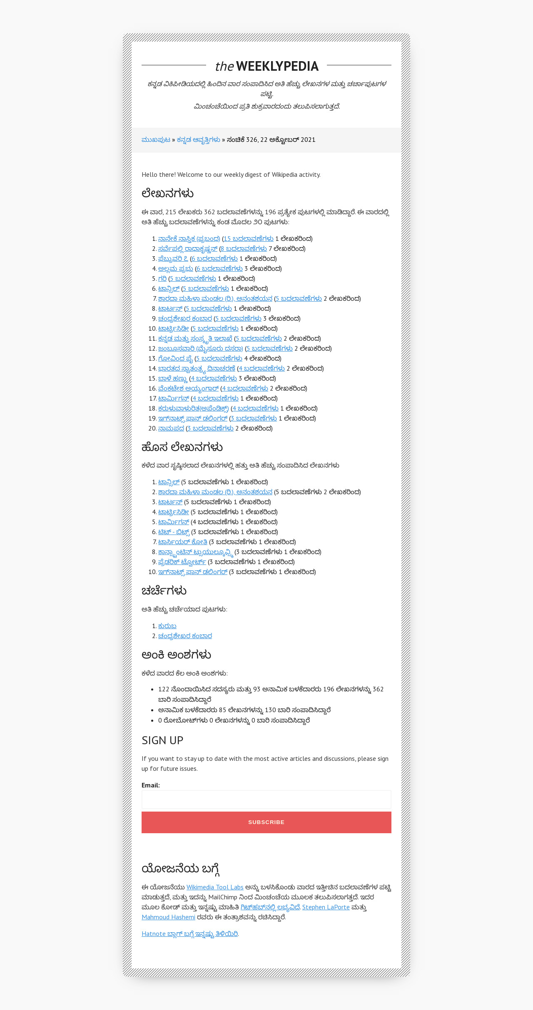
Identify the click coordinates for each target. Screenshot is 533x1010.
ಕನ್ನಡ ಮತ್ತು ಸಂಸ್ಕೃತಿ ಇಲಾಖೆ (195, 338)
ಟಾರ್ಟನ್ (170, 308)
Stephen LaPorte (326, 907)
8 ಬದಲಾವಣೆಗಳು (244, 248)
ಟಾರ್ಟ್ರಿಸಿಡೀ (173, 328)
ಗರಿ (162, 278)
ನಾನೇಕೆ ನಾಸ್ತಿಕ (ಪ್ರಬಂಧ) (189, 238)
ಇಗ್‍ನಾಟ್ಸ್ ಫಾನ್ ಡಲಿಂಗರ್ (192, 418)
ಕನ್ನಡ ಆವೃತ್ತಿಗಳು (198, 139)
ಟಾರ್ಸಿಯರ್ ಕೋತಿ (182, 541)
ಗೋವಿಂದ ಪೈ (175, 358)
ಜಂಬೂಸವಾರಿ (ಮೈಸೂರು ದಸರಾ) (200, 348)
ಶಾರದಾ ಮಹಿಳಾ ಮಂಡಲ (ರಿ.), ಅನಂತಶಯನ (215, 298)
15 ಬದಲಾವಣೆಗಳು (249, 238)
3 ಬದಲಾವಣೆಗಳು (254, 418)
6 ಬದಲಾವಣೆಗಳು (215, 258)
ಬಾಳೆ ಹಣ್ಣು (172, 378)
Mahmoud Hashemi (168, 917)
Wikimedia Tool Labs (215, 887)
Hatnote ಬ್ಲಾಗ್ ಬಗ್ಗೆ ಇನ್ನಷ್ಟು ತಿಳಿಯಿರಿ (190, 933)
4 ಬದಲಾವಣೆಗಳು (262, 368)
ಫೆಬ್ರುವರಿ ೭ (173, 258)
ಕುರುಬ (167, 625)
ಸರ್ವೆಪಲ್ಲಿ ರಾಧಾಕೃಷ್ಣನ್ (187, 248)
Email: (151, 785)
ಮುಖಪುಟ (156, 139)
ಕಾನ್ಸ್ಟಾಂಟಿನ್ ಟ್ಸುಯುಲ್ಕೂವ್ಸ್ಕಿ (195, 551)
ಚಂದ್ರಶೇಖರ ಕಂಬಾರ (185, 318)
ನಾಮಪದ (171, 428)
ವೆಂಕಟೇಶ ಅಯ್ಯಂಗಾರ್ (188, 388)
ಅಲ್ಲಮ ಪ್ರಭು (175, 268)
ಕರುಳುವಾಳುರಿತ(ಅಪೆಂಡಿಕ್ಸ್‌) (193, 408)
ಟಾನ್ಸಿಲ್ (168, 288)
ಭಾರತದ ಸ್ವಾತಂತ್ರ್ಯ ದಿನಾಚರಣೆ (196, 368)
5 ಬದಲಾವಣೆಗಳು (193, 278)
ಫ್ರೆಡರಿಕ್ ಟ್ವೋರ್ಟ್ (182, 561)
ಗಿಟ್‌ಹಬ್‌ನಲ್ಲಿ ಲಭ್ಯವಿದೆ (270, 907)
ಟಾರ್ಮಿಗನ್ (173, 398)
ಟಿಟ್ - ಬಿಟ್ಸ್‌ (173, 531)
